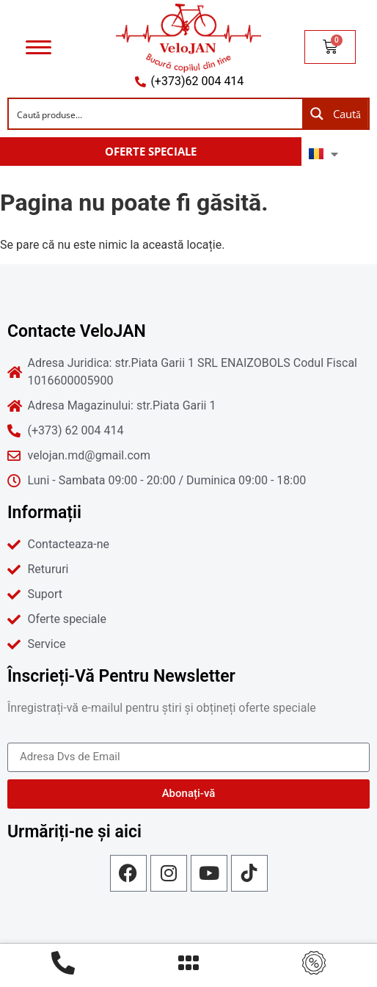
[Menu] (38, 47)
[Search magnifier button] (335, 113)
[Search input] (156, 113)
